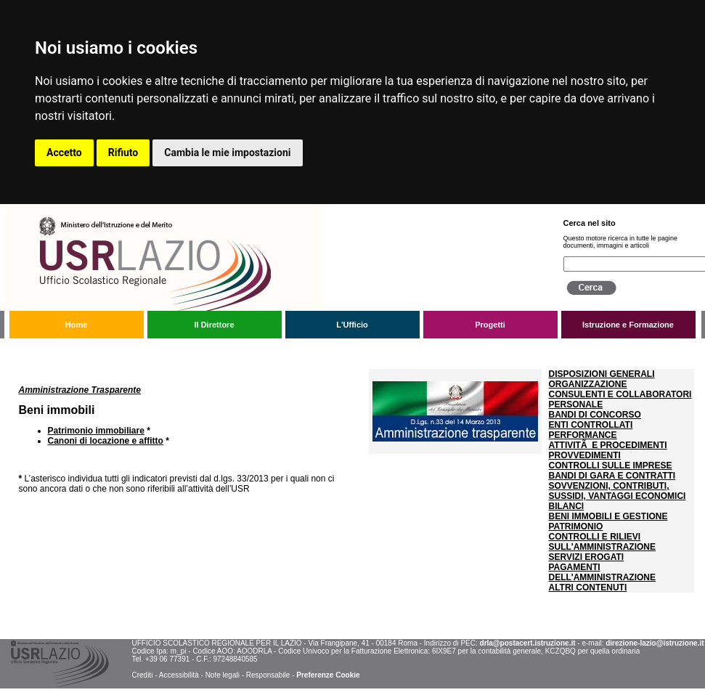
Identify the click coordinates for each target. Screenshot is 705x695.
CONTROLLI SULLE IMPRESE (610, 465)
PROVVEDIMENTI (585, 455)
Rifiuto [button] (123, 152)
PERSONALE (576, 404)
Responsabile (268, 675)
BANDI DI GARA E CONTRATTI (612, 476)
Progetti (490, 324)
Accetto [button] (64, 152)
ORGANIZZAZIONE (588, 384)
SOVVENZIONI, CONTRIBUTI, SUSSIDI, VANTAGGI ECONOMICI (617, 491)
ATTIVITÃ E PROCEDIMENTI (608, 445)
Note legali (222, 675)
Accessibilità (179, 675)
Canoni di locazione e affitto (105, 441)
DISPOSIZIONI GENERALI (602, 374)
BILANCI (566, 506)
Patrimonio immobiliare (96, 431)
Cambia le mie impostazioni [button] (227, 152)
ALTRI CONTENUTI (588, 587)
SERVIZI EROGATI (586, 557)
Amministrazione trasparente (112, 350)
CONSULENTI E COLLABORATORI (620, 394)
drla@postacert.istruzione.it (528, 643)
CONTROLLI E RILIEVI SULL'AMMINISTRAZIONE (602, 542)
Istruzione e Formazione (628, 324)
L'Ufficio (352, 324)
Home (76, 324)
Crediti (141, 675)
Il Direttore (214, 324)
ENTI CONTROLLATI (591, 425)
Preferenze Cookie (327, 675)
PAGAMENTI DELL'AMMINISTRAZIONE (602, 572)
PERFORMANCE (583, 435)
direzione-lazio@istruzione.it (655, 643)
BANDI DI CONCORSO (595, 415)
